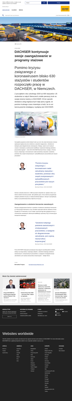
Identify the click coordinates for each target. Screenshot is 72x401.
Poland (46, 377)
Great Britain (47, 362)
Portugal (46, 379)
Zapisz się (9, 316)
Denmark (47, 354)
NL (51, 350)
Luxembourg (47, 371)
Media (22, 10)
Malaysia (33, 362)
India (32, 354)
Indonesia (33, 356)
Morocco (4, 348)
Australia (61, 348)
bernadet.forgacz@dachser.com (37, 264)
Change (58, 2)
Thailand (32, 369)
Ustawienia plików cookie (25, 315)
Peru (18, 358)
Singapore (33, 364)
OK (44, 2)
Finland (46, 356)
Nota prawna (23, 311)
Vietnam (32, 371)
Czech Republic (48, 352)
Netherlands (47, 373)
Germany (47, 360)
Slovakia (46, 383)
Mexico (18, 356)
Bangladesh (33, 348)
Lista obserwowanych (61, 15)
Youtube (65, 311)
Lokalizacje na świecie (42, 311)
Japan (32, 358)
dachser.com (40, 340)
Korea (32, 360)
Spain (46, 385)
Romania (47, 381)
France (46, 358)
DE (53, 371)
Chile (18, 354)
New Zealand (62, 350)
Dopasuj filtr (18, 44)
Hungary (46, 364)
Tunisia (4, 350)
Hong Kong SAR (34, 352)
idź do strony (5, 6)
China (32, 350)
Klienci (14, 10)
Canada (18, 352)
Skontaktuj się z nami (42, 315)
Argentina (19, 348)
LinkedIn (58, 315)
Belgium (46, 350)
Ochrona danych (23, 313)
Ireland (46, 367)
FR (49, 350)
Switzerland (47, 389)
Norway (46, 375)
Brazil (18, 350)
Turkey (46, 391)
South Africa (5, 352)
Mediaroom (6, 10)
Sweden (46, 387)
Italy (46, 369)
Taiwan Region (34, 367)
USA (18, 360)
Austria (46, 348)
